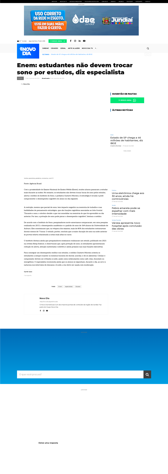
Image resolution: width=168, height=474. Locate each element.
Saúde (114, 205)
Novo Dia (26, 84)
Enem (60, 253)
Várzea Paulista (116, 220)
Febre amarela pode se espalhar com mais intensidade (126, 211)
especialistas (68, 253)
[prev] (146, 54)
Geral (20, 78)
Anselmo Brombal (115, 146)
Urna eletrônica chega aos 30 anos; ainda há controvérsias (128, 196)
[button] (148, 48)
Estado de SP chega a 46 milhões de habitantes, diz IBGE (71, 54)
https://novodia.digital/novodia (49, 268)
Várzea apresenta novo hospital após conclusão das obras (127, 226)
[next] (149, 54)
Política (114, 191)
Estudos (78, 253)
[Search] (147, 341)
